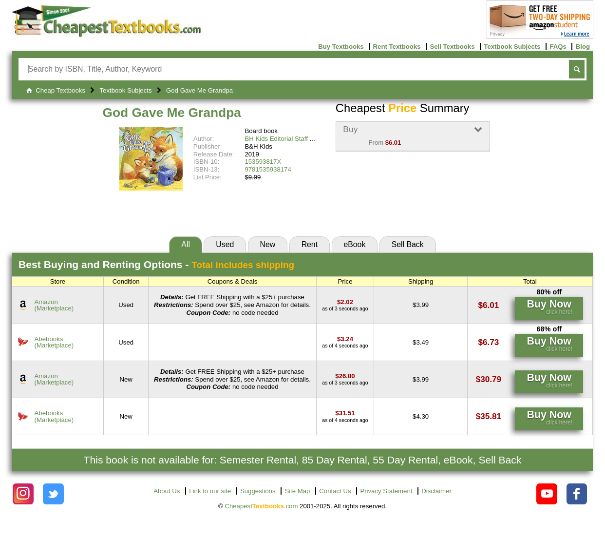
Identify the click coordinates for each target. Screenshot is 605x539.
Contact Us (335, 491)
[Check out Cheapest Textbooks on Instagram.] (23, 493)
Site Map (297, 491)
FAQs (557, 46)
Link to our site (210, 491)
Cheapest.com (261, 506)
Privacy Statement (386, 491)
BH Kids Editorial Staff (276, 138)
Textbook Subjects (512, 46)
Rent (310, 244)
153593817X (263, 161)
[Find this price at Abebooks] (345, 339)
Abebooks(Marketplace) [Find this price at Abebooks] (54, 342)
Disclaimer (436, 491)
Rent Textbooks (397, 46)
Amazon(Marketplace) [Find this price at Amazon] (54, 305)
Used (225, 244)
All (185, 244)
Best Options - (156, 264)
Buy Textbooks (341, 46)
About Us (166, 491)
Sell (408, 244)
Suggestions (258, 491)
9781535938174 (268, 169)
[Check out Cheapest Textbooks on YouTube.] (546, 493)
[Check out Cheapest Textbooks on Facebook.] (577, 493)
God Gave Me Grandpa (171, 112)
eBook (354, 244)
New (268, 244)
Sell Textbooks (452, 46)
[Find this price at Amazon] (345, 302)
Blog (583, 46)
